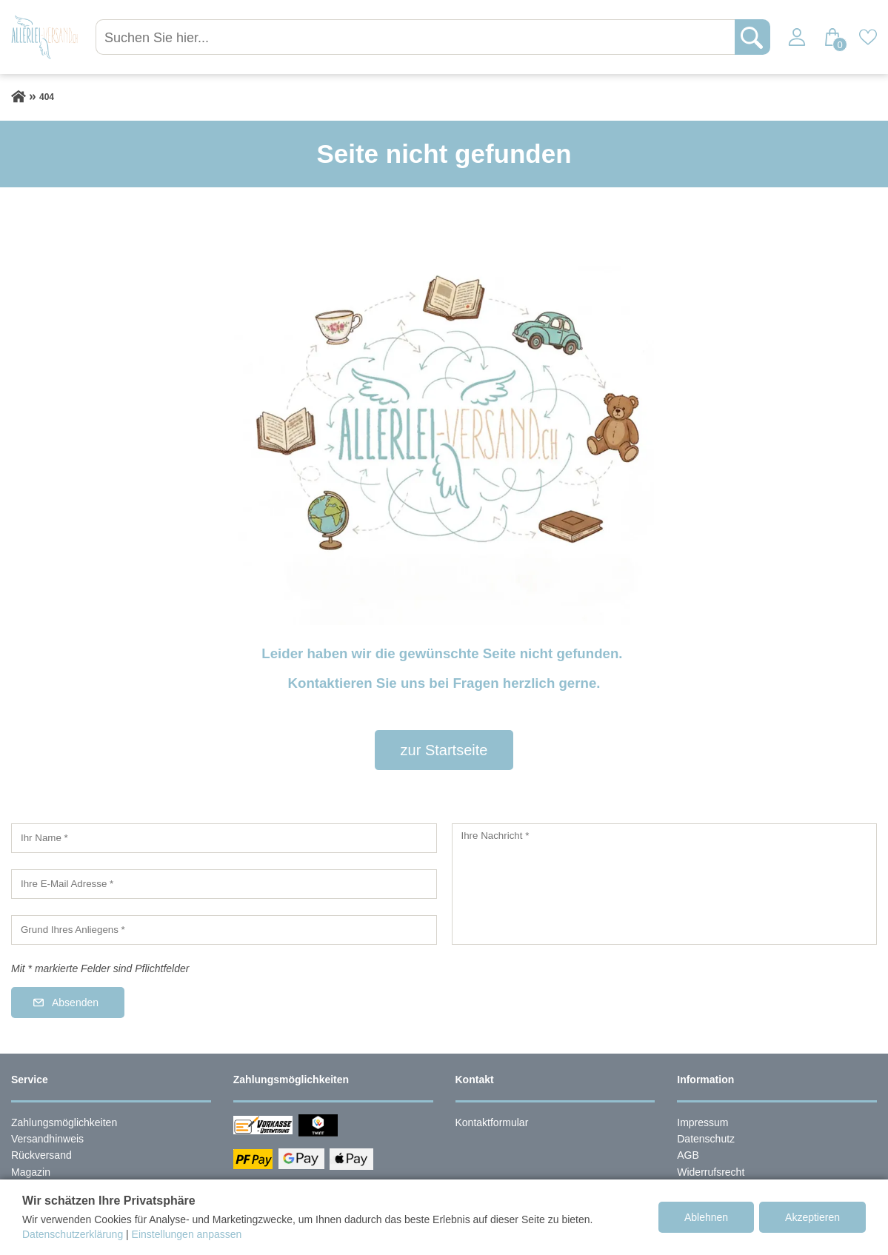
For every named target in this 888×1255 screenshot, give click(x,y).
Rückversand (41, 1155)
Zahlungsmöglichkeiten (64, 1122)
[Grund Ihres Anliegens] (224, 930)
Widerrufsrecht (710, 1172)
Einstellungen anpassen (187, 1234)
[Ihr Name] (224, 838)
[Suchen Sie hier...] (417, 37)
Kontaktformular (492, 1122)
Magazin (30, 1172)
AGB (688, 1155)
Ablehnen (706, 1217)
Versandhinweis (47, 1139)
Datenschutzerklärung (72, 1234)
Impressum (702, 1122)
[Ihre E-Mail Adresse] (224, 884)
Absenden (75, 1002)
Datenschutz (706, 1139)
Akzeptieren (812, 1217)
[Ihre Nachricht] (665, 884)
